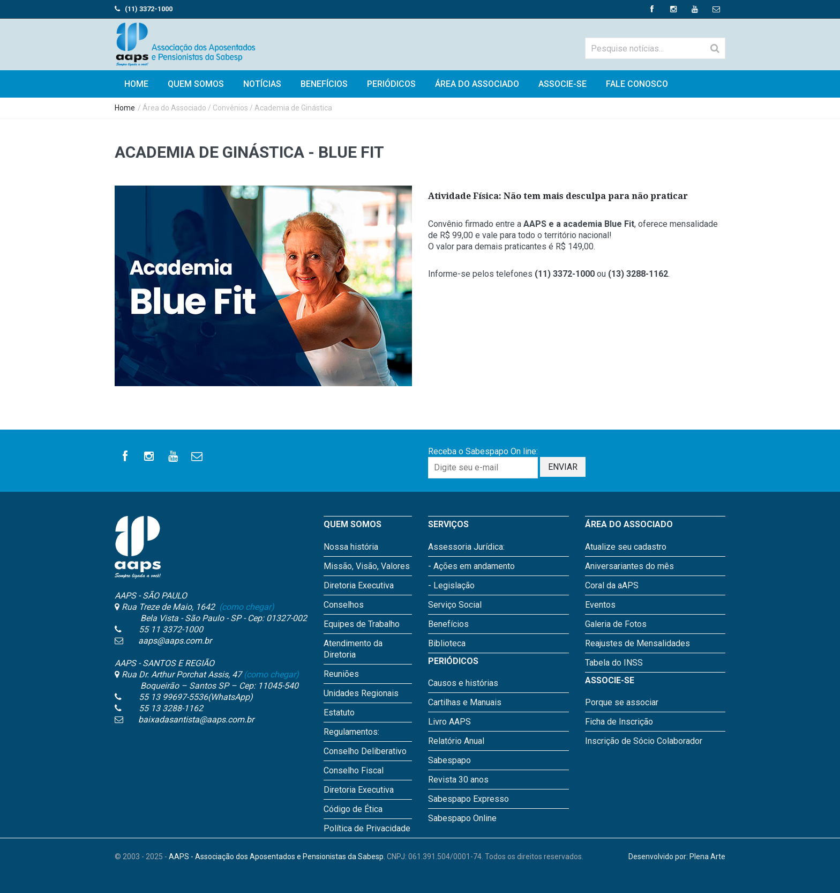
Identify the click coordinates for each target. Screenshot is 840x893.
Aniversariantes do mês (629, 566)
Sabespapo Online (462, 818)
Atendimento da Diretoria (353, 649)
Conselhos (344, 605)
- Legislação (451, 585)
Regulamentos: (351, 732)
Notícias (262, 84)
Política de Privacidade (367, 828)
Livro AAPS (449, 722)
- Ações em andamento (471, 566)
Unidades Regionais (361, 693)
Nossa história (351, 547)
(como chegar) (245, 607)
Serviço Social (455, 605)
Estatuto (339, 712)
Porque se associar (621, 702)
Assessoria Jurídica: (466, 547)
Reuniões (341, 674)
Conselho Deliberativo (365, 751)
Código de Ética (353, 809)
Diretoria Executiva (359, 585)
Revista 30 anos (458, 779)
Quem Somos (196, 84)
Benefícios (324, 84)
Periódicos (391, 84)
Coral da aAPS (612, 585)
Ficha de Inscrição (619, 722)
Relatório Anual (456, 741)
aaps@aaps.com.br (175, 641)
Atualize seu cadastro (625, 547)
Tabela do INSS (614, 663)
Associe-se (562, 84)
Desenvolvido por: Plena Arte (676, 856)
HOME (136, 84)
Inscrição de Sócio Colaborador (643, 741)
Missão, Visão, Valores (367, 566)
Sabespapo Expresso (468, 799)
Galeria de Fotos (616, 624)
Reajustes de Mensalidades (637, 643)
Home (125, 108)
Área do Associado (477, 84)
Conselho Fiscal (354, 770)
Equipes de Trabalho (362, 624)
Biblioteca (447, 643)
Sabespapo (449, 760)
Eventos (600, 605)
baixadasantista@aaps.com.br (196, 719)
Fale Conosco (637, 84)
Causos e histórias (463, 683)
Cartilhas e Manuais (464, 702)
